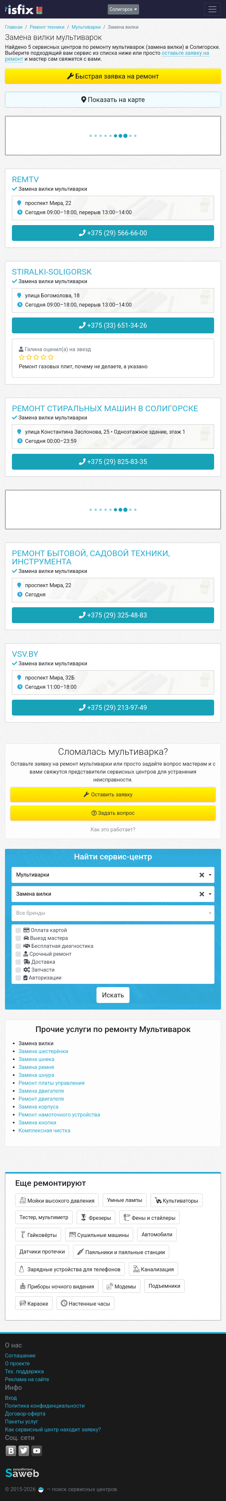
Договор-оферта (25, 1414)
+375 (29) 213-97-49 (113, 708)
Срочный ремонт (47, 954)
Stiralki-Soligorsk (52, 272)
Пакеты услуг (21, 1421)
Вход (11, 1398)
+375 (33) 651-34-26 (113, 325)
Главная (13, 27)
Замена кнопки (37, 1122)
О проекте (17, 1363)
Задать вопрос (113, 813)
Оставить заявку (107, 794)
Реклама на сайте (27, 1379)
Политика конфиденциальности (45, 1406)
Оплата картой (45, 930)
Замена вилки (36, 1043)
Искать (113, 995)
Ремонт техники (47, 27)
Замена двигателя (41, 1091)
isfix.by (23, 9)
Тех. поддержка (24, 1371)
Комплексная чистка (44, 1130)
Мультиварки (86, 27)
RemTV (25, 179)
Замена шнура (36, 1075)
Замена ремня (36, 1067)
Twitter (24, 1451)
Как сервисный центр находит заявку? (53, 1429)
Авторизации (42, 978)
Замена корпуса (38, 1107)
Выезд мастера (45, 938)
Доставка (39, 962)
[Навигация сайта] (212, 9)
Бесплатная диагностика (58, 946)
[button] (113, 875)
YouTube (36, 1451)
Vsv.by (25, 654)
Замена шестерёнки (43, 1051)
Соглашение (20, 1355)
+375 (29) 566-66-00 (113, 233)
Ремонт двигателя (41, 1099)
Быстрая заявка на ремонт (117, 76)
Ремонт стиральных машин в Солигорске (105, 408)
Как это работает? (113, 829)
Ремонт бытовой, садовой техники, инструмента (91, 557)
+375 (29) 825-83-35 (113, 462)
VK (11, 1451)
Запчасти (39, 970)
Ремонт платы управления (52, 1083)
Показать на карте (113, 100)
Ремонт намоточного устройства (59, 1115)
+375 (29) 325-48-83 (113, 615)
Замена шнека (36, 1059)
